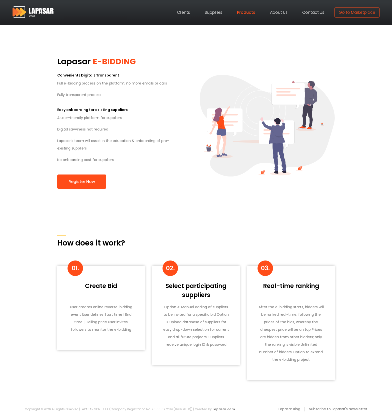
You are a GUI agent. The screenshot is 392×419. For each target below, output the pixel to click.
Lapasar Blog (289, 409)
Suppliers (213, 12)
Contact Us (313, 12)
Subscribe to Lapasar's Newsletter (338, 409)
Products (246, 12)
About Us (279, 12)
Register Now (81, 181)
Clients (183, 12)
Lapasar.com (223, 409)
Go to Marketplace (357, 12)
